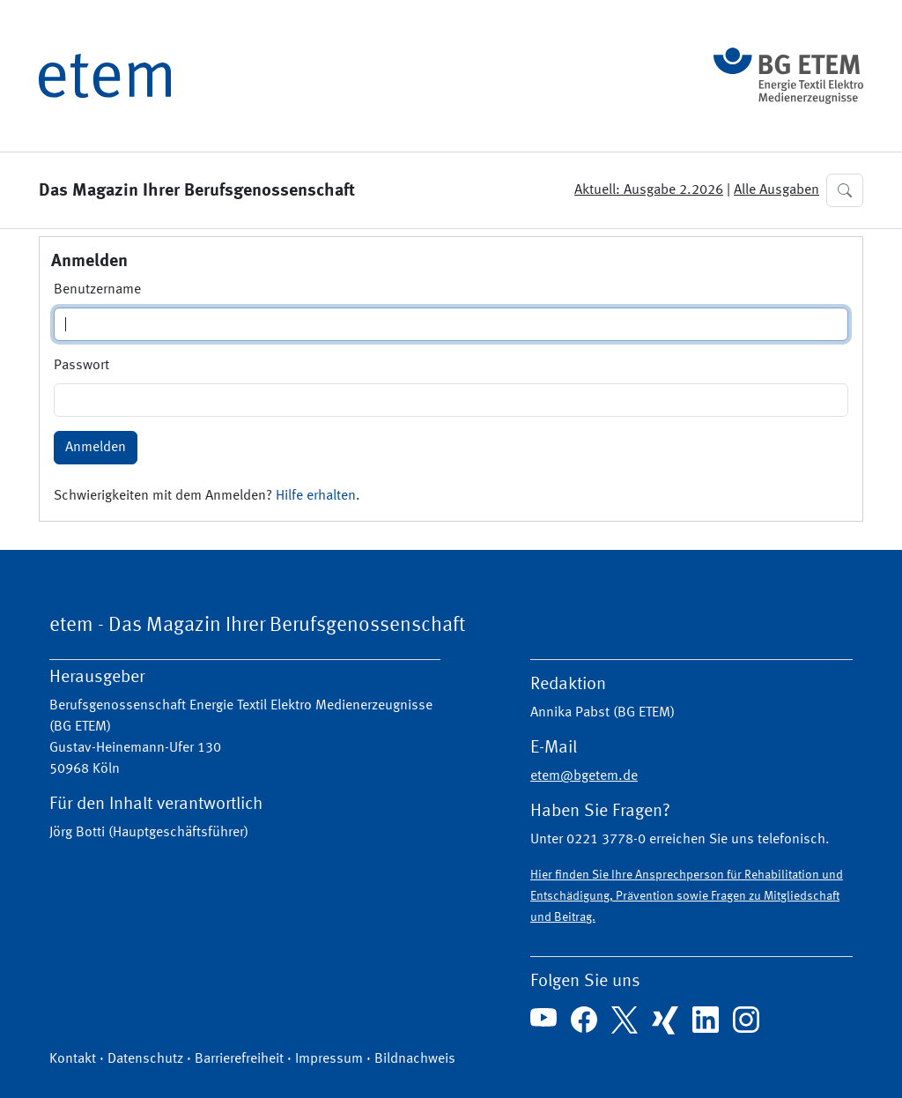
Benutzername (97, 290)
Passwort (81, 366)
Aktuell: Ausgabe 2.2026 (648, 190)
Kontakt (72, 1059)
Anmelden (95, 448)
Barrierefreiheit (239, 1059)
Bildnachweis (414, 1059)
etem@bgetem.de (584, 776)
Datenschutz (145, 1059)
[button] (844, 190)
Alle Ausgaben (776, 190)
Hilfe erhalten (316, 496)
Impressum (329, 1059)
